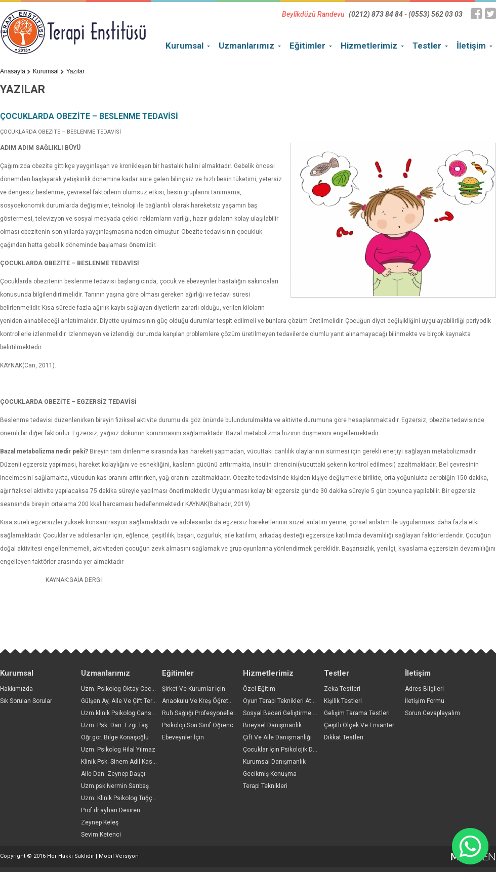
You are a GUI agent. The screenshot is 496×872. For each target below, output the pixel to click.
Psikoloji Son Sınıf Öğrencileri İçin (208, 725)
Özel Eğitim (259, 688)
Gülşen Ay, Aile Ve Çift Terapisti (124, 700)
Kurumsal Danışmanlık (274, 761)
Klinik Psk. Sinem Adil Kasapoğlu (126, 761)
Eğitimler (307, 45)
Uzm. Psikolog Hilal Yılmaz (118, 749)
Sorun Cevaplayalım (432, 713)
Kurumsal (184, 45)
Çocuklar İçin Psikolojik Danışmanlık (293, 749)
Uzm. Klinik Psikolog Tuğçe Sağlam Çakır (137, 798)
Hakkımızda (16, 688)
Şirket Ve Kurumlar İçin (193, 688)
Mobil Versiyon (119, 856)
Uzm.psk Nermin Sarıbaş (115, 786)
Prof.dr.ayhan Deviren (110, 810)
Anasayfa (12, 71)
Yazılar (75, 71)
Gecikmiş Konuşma (270, 773)
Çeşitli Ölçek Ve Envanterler (362, 725)
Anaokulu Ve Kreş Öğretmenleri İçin (211, 700)
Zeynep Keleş (99, 822)
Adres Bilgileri (424, 688)
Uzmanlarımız (246, 45)
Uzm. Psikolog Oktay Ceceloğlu (125, 688)
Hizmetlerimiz (369, 45)
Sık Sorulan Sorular (26, 700)
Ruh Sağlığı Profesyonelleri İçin (205, 713)
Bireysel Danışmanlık (272, 725)
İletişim (471, 45)
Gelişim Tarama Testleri (357, 713)
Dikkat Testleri (343, 737)
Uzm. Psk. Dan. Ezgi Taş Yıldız (122, 725)
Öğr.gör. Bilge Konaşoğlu (115, 737)
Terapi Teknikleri (265, 786)
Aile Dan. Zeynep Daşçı (113, 773)
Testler (426, 45)
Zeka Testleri (342, 688)
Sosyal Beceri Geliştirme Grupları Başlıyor (300, 713)
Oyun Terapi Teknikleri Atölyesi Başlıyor (297, 700)
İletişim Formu (424, 700)
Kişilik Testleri (343, 700)
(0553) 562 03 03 (435, 14)
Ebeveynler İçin (183, 737)
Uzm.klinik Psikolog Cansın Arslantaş (133, 713)
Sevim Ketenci (101, 834)
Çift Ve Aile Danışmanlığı (277, 737)
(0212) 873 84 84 (376, 14)
